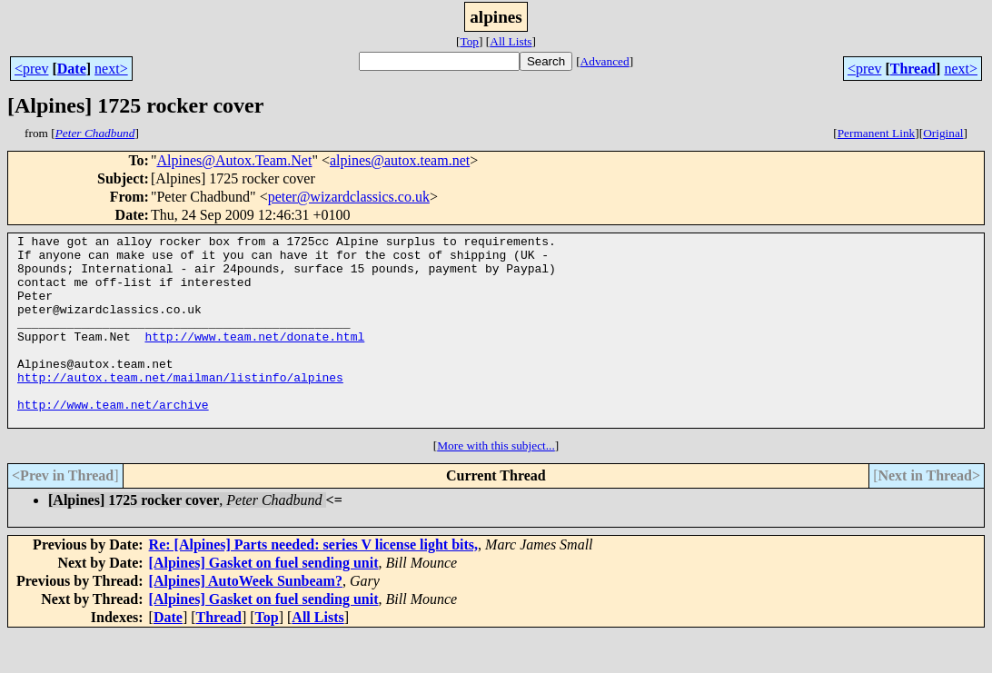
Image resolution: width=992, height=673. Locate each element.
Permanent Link (877, 133)
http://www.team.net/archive (113, 439)
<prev (31, 68)
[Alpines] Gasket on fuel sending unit (264, 601)
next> (111, 68)
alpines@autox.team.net (400, 160)
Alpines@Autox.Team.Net (234, 160)
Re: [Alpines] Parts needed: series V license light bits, (313, 582)
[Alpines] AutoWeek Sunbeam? (245, 619)
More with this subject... (496, 483)
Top (469, 41)
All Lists (510, 41)
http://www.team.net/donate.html (254, 358)
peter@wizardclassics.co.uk (349, 196)
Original (943, 133)
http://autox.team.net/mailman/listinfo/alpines (180, 407)
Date (71, 68)
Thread (913, 68)
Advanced (605, 61)
